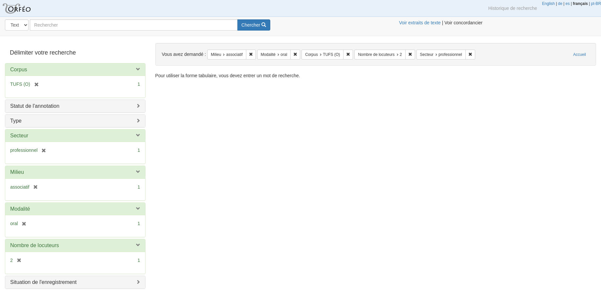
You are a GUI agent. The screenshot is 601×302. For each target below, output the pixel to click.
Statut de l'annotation (34, 106)
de (560, 3)
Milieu (17, 172)
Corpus (18, 69)
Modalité (20, 209)
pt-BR (596, 3)
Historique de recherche (512, 8)
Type (16, 121)
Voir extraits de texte (420, 22)
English (548, 3)
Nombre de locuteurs (34, 245)
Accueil (579, 54)
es (568, 3)
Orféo (24, 8)
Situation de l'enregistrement (43, 282)
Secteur (19, 135)
